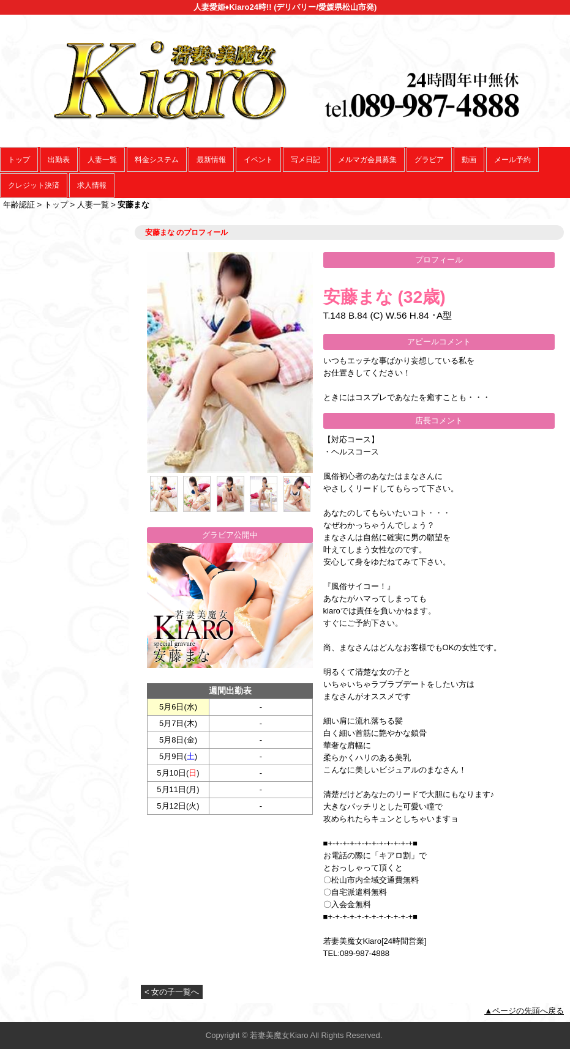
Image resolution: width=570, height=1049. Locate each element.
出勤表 (59, 159)
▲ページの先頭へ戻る (524, 1010)
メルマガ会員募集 (367, 159)
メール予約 (512, 159)
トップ (19, 159)
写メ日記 (305, 159)
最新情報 (211, 159)
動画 (469, 159)
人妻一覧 (102, 159)
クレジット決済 (33, 185)
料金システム (157, 159)
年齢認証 (19, 204)
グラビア (429, 159)
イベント (258, 159)
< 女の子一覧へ (171, 991)
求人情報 (92, 185)
